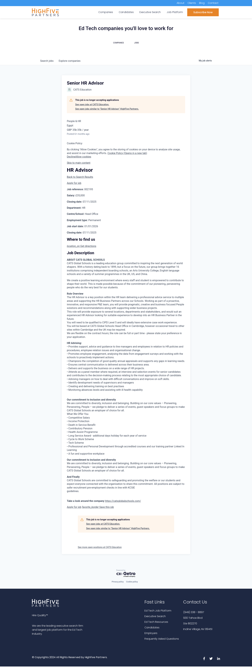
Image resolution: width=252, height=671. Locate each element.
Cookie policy (132, 582)
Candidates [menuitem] (126, 12)
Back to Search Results (80, 176)
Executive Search (155, 616)
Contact (213, 3)
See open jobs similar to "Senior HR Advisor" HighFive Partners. (107, 109)
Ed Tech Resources (156, 622)
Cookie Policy (74, 143)
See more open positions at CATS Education (100, 547)
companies (69, 60)
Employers (150, 633)
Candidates (151, 627)
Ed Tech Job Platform (157, 610)
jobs (47, 60)
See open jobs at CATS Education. (92, 104)
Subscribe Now (203, 12)
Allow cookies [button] (83, 156)
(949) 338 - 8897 (193, 612)
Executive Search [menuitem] (150, 12)
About (180, 3)
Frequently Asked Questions (161, 639)
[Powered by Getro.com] (126, 573)
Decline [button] (71, 156)
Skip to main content (78, 162)
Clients (192, 3)
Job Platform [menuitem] (175, 12)
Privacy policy (118, 582)
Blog (202, 3)
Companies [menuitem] (105, 12)
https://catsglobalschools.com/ (123, 500)
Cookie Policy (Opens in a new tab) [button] (127, 153)
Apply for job (74, 183)
